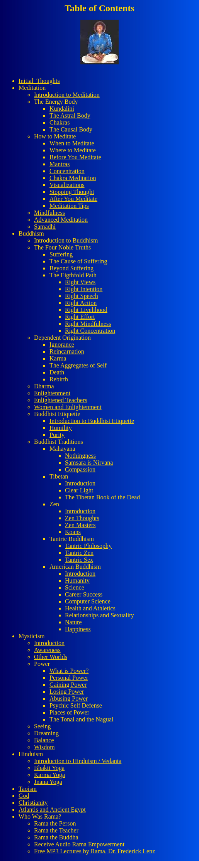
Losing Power (66, 691)
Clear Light (79, 490)
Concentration (67, 171)
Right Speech (81, 296)
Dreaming (46, 733)
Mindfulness (49, 212)
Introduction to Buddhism (66, 240)
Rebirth (58, 379)
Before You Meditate (75, 157)
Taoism (28, 788)
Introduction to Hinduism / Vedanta (77, 761)
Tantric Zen (79, 552)
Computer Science (88, 601)
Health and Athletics (90, 608)
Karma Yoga (49, 775)
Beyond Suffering (71, 268)
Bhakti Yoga (49, 768)
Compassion (80, 469)
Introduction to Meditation (67, 94)
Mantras (59, 164)
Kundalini (61, 108)
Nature (73, 622)
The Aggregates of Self (78, 365)
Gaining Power (68, 684)
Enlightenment (52, 393)
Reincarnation (66, 351)
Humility (60, 428)
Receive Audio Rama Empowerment (79, 844)
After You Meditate (73, 198)
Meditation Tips (69, 205)
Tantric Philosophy (88, 546)
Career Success (83, 594)
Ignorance (61, 344)
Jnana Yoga (48, 781)
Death (56, 372)
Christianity (33, 802)
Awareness (47, 650)
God (24, 795)
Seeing (42, 726)
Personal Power (68, 677)
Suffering (61, 254)
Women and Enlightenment (68, 407)
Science (74, 587)
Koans (73, 532)
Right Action (81, 303)
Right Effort (80, 316)
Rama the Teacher (56, 830)
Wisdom (44, 747)
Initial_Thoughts (39, 81)
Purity (57, 434)
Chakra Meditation (72, 178)
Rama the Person (55, 823)
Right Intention (83, 289)
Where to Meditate (72, 150)
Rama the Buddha (56, 837)
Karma (57, 358)
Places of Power (69, 712)
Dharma (44, 386)
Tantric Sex (79, 559)
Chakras (59, 122)
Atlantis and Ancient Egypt (52, 809)
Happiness (78, 629)
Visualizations (67, 185)
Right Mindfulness (88, 323)
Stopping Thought (71, 192)
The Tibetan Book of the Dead (102, 497)
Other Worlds (50, 657)
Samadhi (45, 226)
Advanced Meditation (61, 219)
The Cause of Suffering (78, 261)
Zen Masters (80, 525)
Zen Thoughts (82, 518)
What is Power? (68, 670)
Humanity (77, 580)
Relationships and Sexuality (99, 615)
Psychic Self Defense (75, 705)
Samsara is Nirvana (89, 462)
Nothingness (80, 455)
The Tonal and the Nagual (81, 719)
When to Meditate (71, 143)
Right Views (80, 282)
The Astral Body (69, 115)
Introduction (80, 483)
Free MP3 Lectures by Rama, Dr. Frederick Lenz (94, 851)
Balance (44, 740)
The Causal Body (70, 129)
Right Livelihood (86, 310)
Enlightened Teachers (60, 400)
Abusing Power (68, 698)
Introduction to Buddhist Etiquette (91, 421)
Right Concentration (90, 330)
